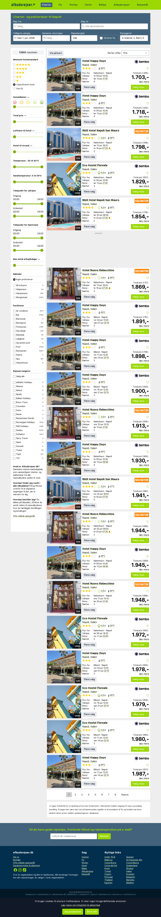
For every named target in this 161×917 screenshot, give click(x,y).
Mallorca (108, 860)
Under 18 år (109, 857)
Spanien (130, 857)
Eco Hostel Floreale (94, 165)
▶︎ (78, 74)
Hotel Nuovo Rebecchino (98, 270)
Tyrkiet (107, 871)
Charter (46, 4)
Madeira (130, 883)
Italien (93, 64)
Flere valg (89, 87)
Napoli (85, 64)
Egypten (108, 883)
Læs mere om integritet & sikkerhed (80, 905)
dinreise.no (117, 894)
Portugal (108, 877)
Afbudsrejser (122, 4)
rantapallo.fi (84, 894)
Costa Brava (110, 863)
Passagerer (126, 33)
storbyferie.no (130, 894)
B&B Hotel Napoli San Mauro (100, 130)
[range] (14, 106)
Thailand (108, 880)
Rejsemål (142, 4)
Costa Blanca (132, 863)
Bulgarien (130, 877)
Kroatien (130, 874)
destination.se (105, 894)
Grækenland (131, 866)
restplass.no (30, 894)
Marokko (130, 880)
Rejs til (84, 21)
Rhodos (129, 868)
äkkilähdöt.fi (72, 894)
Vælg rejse (140, 87)
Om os (16, 857)
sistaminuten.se (44, 894)
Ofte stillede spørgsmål (24, 516)
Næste (125, 794)
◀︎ (50, 74)
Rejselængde (78, 33)
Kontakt (16, 860)
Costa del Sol (110, 866)
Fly (60, 4)
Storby (73, 4)
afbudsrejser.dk (59, 894)
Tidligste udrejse (21, 33)
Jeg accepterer (72, 911)
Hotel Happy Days (94, 60)
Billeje (102, 4)
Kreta (107, 868)
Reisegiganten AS (84, 892)
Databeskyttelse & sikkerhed (26, 866)
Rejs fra (17, 21)
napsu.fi (94, 894)
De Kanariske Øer (134, 860)
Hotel (88, 4)
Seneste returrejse (52, 33)
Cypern (107, 874)
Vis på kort (56, 53)
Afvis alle (92, 911)
